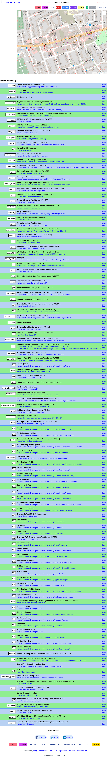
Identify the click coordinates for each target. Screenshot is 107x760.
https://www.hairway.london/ (28, 712)
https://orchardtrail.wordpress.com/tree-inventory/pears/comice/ (41, 522)
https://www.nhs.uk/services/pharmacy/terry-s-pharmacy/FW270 (41, 214)
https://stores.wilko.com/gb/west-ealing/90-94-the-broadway (39, 110)
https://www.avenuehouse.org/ (28, 271)
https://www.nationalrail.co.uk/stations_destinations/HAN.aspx (40, 666)
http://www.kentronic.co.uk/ (27, 389)
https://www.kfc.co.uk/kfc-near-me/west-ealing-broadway (38, 127)
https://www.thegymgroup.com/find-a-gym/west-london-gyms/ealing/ (43, 260)
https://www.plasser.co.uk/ (27, 202)
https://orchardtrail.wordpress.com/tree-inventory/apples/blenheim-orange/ (45, 614)
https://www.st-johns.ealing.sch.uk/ (30, 173)
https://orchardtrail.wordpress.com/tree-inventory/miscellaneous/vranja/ (44, 366)
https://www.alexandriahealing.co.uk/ (31, 190)
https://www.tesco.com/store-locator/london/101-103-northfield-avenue (43, 294)
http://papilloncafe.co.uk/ (26, 335)
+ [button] (20, 12)
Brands (58, 7)
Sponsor (38, 7)
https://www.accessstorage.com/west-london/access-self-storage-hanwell (44, 318)
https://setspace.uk (24, 121)
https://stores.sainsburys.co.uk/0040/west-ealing (35, 115)
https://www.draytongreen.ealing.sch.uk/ (32, 196)
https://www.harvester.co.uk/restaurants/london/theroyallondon (40, 354)
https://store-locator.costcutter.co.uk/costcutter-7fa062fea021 (39, 418)
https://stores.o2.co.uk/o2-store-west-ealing (33, 156)
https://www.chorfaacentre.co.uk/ (29, 237)
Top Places (96, 744)
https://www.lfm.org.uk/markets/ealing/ (31, 139)
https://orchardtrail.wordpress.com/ (30, 608)
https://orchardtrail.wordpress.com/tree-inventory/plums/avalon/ (41, 574)
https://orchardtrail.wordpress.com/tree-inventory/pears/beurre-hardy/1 (43, 470)
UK (87, 7)
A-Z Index (33, 744)
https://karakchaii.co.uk (25, 150)
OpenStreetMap (102, 73)
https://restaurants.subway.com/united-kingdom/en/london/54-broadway (44, 179)
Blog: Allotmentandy (40, 751)
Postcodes (73, 7)
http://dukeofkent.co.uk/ (26, 672)
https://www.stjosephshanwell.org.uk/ (31, 424)
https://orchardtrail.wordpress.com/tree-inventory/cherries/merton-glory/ (44, 643)
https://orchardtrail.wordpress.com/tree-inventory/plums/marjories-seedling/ (45, 435)
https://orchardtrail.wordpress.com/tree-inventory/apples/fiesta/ (41, 585)
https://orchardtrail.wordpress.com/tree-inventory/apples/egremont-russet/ (45, 597)
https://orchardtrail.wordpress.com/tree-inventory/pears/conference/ (42, 620)
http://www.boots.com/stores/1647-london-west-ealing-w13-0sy (40, 144)
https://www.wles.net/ (25, 683)
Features (65, 7)
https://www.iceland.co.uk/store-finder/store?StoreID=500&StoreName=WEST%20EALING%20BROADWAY (55, 167)
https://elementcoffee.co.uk (27, 516)
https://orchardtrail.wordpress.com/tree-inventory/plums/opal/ (40, 528)
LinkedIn (68, 737)
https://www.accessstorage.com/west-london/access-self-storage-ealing (43, 185)
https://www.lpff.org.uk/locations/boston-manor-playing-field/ (40, 678)
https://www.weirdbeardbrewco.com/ (31, 718)
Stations (81, 7)
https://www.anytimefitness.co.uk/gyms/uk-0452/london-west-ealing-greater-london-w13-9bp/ (52, 104)
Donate (45, 7)
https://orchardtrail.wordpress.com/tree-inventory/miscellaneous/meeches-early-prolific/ (50, 447)
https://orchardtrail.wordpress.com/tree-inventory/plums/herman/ (41, 637)
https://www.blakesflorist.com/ (28, 242)
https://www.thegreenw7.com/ (28, 539)
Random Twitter (70, 744)
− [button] (20, 15)
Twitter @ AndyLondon (58, 751)
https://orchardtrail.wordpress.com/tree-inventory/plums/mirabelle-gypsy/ (44, 562)
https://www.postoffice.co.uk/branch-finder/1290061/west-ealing (41, 254)
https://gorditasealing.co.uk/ (27, 133)
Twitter (55, 737)
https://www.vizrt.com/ (25, 724)
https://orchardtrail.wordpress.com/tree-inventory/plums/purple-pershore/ (44, 510)
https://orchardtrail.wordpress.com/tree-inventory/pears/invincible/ (42, 556)
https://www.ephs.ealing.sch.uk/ (29, 329)
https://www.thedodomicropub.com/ (30, 377)
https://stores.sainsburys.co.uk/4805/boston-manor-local (38, 395)
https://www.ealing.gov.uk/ (27, 695)
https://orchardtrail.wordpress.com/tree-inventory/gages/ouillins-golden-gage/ (46, 568)
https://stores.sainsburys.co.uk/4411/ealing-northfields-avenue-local (42, 458)
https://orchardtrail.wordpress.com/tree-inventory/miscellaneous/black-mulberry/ (47, 481)
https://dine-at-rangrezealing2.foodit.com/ (32, 707)
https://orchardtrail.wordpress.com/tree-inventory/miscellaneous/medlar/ (44, 429)
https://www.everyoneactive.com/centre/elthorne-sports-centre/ (40, 341)
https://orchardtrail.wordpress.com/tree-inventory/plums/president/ (42, 545)
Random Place (55, 744)
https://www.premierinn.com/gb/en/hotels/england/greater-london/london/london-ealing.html (52, 660)
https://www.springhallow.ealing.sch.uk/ (32, 283)
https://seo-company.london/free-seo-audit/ (33, 406)
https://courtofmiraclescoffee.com (29, 441)
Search (52, 7)
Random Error (84, 744)
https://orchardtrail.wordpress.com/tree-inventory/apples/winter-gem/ (43, 580)
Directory (93, 7)
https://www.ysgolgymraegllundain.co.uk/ (32, 603)
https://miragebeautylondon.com (29, 208)
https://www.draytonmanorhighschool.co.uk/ (33, 372)
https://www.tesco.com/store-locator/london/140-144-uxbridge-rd (41, 231)
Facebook (41, 737)
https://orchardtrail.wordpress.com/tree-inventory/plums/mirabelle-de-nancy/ (45, 476)
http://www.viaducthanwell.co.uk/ (29, 701)
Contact (43, 744)
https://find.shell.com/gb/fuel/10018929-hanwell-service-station (40, 266)
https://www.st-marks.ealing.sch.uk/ (30, 689)
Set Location (102, 7)
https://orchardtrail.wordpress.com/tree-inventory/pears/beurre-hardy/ (43, 487)
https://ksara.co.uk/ (24, 219)
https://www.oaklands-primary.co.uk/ (30, 248)
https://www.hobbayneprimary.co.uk (30, 412)
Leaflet (94, 73)
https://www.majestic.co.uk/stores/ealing (32, 225)
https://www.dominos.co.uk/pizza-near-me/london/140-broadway (41, 162)
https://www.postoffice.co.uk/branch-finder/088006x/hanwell (39, 360)
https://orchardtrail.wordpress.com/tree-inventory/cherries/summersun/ (44, 452)
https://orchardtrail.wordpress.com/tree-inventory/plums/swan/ (40, 533)
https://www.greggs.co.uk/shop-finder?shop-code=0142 (37, 87)
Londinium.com (10, 2)
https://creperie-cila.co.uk (26, 306)
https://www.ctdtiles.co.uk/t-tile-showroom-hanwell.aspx (38, 312)
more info (104, 85)
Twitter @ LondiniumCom (77, 751)
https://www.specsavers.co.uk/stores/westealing (35, 92)
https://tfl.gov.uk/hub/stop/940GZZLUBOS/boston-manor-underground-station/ (46, 401)
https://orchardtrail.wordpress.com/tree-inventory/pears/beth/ (40, 626)
